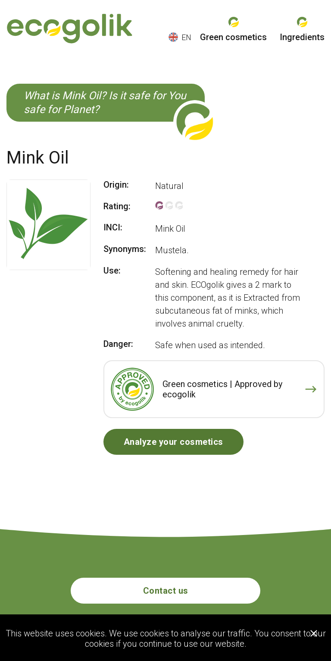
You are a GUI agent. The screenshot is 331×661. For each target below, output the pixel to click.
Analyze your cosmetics (173, 442)
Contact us (165, 590)
